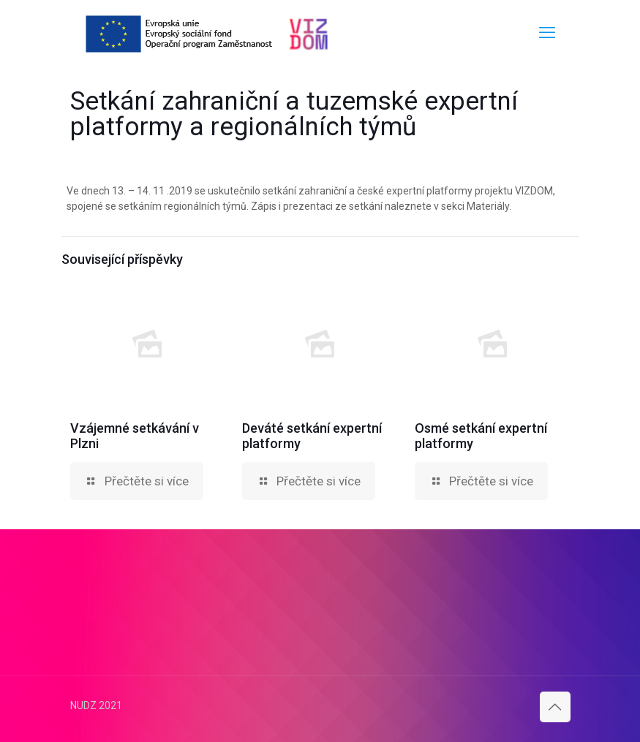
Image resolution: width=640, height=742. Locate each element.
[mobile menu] (547, 32)
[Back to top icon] (555, 707)
